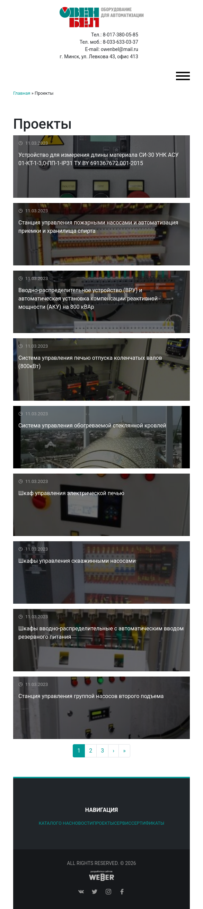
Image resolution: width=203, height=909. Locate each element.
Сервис (122, 823)
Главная (21, 93)
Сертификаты (147, 823)
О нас (65, 823)
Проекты (103, 823)
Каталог (49, 823)
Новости (82, 823)
